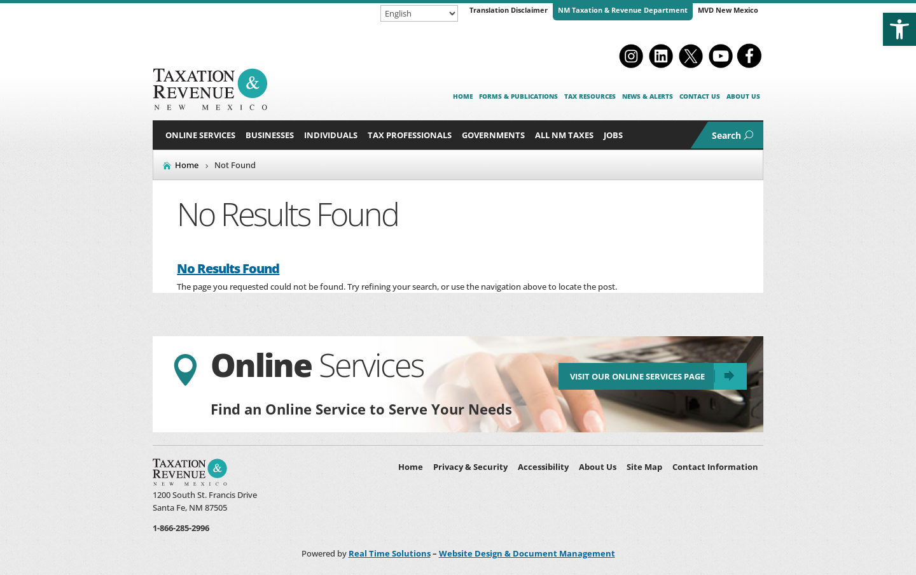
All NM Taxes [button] (564, 135)
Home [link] (463, 96)
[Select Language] (419, 13)
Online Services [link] (200, 135)
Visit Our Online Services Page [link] (637, 376)
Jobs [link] (613, 135)
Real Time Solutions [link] (390, 553)
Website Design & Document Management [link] (527, 553)
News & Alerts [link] (647, 96)
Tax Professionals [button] (410, 135)
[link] (899, 29)
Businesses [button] (270, 135)
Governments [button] (493, 135)
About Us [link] (743, 96)
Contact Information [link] (715, 466)
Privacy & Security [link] (470, 466)
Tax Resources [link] (590, 96)
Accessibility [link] (543, 466)
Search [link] (726, 135)
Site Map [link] (644, 466)
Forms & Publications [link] (518, 96)
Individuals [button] (330, 135)
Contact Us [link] (699, 96)
